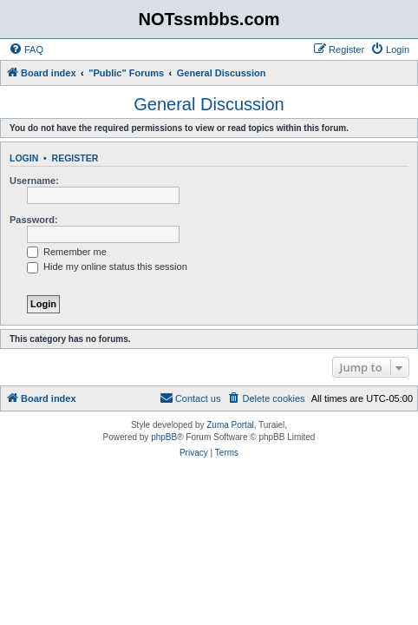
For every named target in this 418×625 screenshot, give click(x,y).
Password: (34, 219)
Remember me (67, 252)
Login (24, 158)
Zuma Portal (229, 425)
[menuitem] (26, 49)
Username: (34, 180)
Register (75, 158)
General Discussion (209, 104)
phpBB (164, 437)
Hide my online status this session (107, 266)
